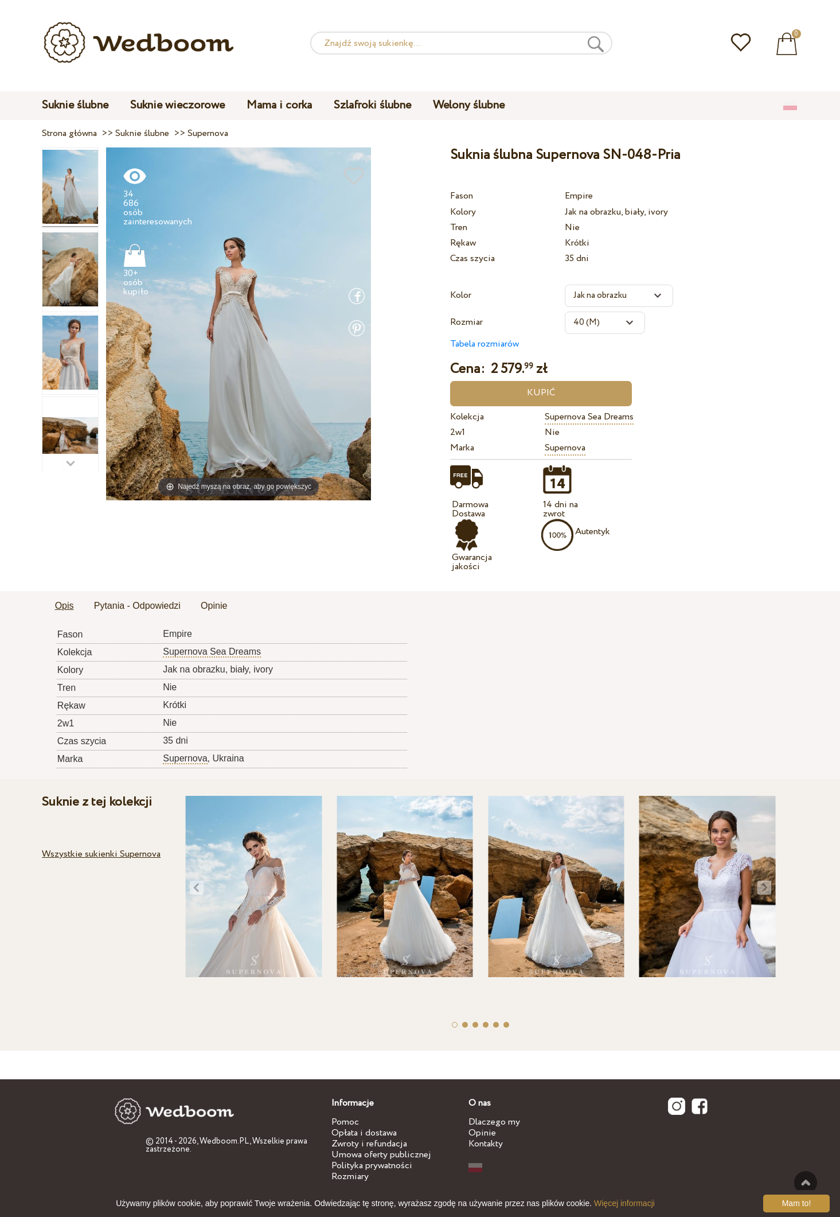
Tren (458, 227)
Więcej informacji (624, 1203)
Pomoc (345, 1122)
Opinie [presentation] (214, 606)
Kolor (460, 295)
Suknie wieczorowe (177, 105)
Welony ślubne (469, 105)
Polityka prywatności (371, 1165)
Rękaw (463, 243)
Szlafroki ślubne (372, 105)
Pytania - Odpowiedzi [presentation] (137, 606)
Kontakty (485, 1143)
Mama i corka (279, 105)
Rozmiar (466, 322)
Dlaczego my (494, 1122)
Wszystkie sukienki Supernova (101, 854)
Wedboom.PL (224, 1141)
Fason (461, 195)
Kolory (463, 212)
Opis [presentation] (64, 606)
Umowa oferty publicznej (381, 1154)
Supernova (565, 447)
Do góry (805, 1182)
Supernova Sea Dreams (589, 416)
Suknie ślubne (75, 105)
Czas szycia (472, 258)
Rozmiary (350, 1176)
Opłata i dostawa (364, 1133)
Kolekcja (467, 416)
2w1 (457, 432)
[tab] (64, 606)
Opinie (482, 1133)
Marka (462, 447)
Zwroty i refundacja (369, 1143)
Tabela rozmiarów (484, 344)
